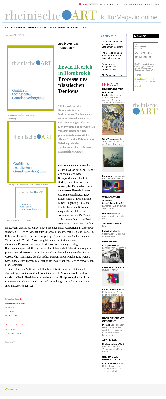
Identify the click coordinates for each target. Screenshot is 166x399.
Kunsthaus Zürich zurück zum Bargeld (114, 204)
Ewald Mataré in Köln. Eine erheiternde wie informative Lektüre (52, 27)
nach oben (13, 389)
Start (83, 4)
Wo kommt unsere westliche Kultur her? (113, 216)
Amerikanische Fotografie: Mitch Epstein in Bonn (110, 66)
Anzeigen (116, 4)
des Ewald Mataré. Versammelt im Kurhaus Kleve (113, 348)
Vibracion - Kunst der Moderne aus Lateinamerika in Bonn (112, 44)
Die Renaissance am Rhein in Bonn (112, 76)
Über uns (105, 4)
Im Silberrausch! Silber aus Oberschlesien (113, 234)
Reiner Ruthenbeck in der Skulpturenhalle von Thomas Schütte (113, 367)
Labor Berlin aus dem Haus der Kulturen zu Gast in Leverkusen (112, 55)
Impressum (129, 4)
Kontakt (140, 4)
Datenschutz (152, 4)
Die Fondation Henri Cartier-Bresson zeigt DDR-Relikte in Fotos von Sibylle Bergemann (113, 330)
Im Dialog (140, 36)
